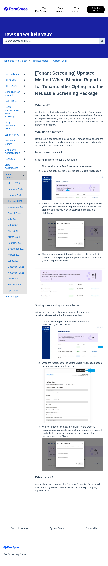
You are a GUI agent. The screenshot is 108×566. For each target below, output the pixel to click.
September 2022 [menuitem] (16, 284)
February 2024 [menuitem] (15, 243)
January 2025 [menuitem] (15, 195)
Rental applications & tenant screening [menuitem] (12, 112)
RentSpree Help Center (15, 61)
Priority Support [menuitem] (12, 296)
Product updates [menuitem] (9, 175)
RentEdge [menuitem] (10, 159)
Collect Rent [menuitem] (11, 101)
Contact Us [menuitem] (91, 528)
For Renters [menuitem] (11, 86)
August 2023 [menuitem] (14, 255)
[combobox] (51, 41)
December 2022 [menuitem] (16, 267)
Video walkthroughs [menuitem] (11, 166)
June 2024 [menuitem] (13, 225)
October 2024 (60, 61)
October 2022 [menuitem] (15, 279)
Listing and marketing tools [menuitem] (12, 151)
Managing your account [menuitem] (12, 93)
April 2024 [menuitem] (13, 231)
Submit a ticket (95, 9)
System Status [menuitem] (57, 528)
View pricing (75, 10)
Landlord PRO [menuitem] (12, 135)
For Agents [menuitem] (10, 80)
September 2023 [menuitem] (16, 249)
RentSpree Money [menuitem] (10, 142)
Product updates (40, 61)
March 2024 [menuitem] (14, 237)
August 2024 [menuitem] (14, 213)
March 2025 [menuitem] (14, 183)
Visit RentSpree (41, 10)
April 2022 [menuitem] (13, 290)
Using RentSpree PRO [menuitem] (10, 125)
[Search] (102, 41)
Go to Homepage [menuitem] (19, 528)
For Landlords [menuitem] (12, 74)
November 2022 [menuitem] (16, 273)
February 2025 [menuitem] (15, 189)
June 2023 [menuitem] (13, 261)
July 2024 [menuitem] (13, 219)
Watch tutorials (60, 10)
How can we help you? (27, 34)
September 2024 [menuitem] (16, 207)
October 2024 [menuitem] (15, 201)
